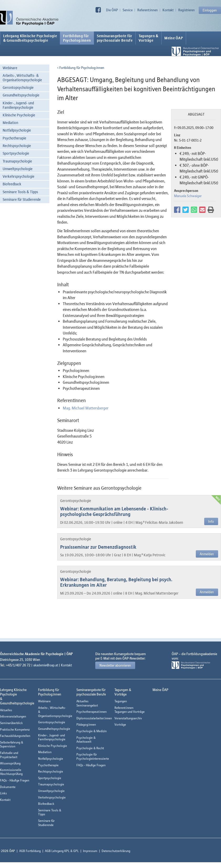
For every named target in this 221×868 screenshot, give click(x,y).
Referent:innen (147, 10)
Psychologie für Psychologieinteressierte (92, 756)
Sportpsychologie (16, 153)
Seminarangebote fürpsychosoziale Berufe (115, 38)
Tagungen (120, 701)
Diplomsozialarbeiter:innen (94, 718)
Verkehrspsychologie (18, 176)
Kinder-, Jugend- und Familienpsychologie (18, 105)
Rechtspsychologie (17, 145)
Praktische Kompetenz (15, 729)
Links (3, 793)
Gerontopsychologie (18, 87)
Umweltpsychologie (18, 168)
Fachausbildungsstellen (15, 736)
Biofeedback (12, 184)
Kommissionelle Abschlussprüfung (11, 772)
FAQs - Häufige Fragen (14, 780)
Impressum (90, 851)
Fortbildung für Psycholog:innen (80, 68)
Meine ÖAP (173, 38)
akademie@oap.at (45, 665)
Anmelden (207, 554)
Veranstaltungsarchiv (128, 718)
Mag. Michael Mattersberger (85, 408)
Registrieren (186, 10)
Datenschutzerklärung (116, 851)
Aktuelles (6, 710)
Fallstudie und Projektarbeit (9, 755)
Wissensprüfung (10, 763)
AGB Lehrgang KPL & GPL (62, 851)
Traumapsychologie (17, 161)
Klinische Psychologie (19, 115)
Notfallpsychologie (17, 130)
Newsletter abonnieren (115, 665)
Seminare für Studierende (22, 199)
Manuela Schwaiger (188, 196)
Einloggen (210, 10)
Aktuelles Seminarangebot (87, 703)
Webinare (10, 68)
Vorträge (120, 724)
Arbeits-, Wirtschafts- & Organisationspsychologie (22, 77)
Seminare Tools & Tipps (20, 192)
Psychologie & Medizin (91, 731)
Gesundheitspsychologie (21, 95)
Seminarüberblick (11, 723)
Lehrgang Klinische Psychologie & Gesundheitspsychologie (30, 38)
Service (128, 10)
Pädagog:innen (86, 724)
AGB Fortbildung (30, 851)
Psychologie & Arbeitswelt (86, 740)
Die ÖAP (112, 10)
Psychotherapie (14, 138)
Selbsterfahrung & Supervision (11, 744)
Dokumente (7, 787)
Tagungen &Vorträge (149, 38)
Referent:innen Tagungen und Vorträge (129, 710)
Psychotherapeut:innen (91, 712)
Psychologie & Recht (90, 748)
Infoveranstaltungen (13, 716)
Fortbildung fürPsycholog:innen (77, 38)
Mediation (10, 122)
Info (211, 521)
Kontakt (167, 10)
